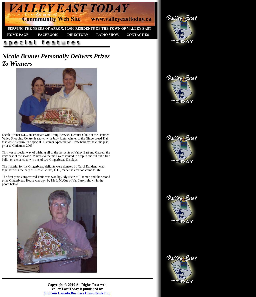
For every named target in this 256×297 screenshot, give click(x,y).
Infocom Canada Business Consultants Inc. (77, 293)
